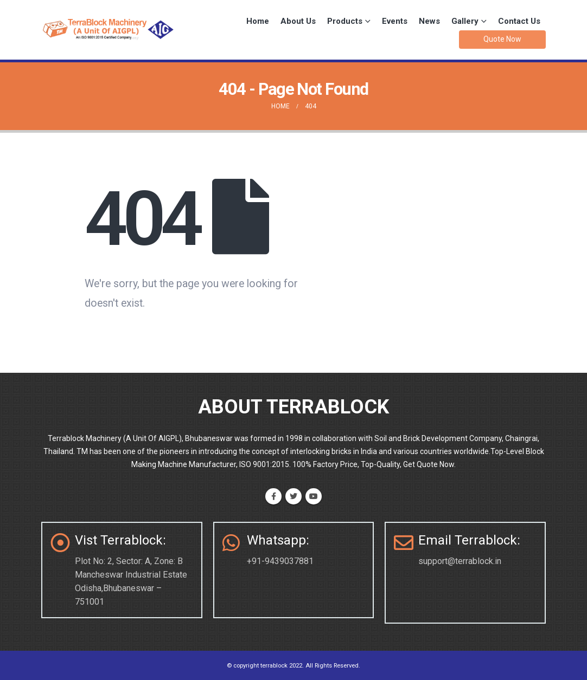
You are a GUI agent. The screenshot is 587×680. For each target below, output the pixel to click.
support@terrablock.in (459, 561)
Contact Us (519, 21)
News (429, 21)
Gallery (464, 21)
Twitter (293, 496)
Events (394, 21)
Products (344, 21)
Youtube (313, 496)
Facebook (273, 496)
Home (257, 21)
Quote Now (502, 39)
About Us (298, 21)
